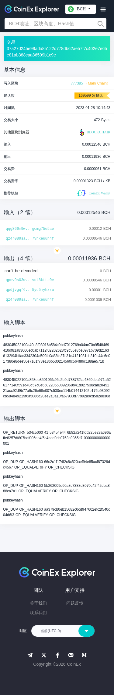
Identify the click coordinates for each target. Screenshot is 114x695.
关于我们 (38, 603)
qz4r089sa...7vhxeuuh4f (30, 239)
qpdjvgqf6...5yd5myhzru (30, 290)
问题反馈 (74, 603)
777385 (77, 83)
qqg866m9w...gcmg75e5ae (30, 229)
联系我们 (38, 612)
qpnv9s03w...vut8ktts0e (30, 280)
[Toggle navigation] (102, 9)
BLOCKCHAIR (94, 132)
